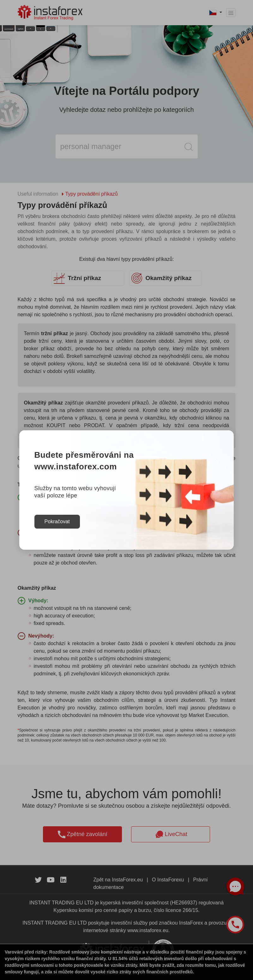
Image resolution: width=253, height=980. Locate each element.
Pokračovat (57, 521)
